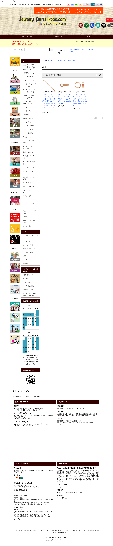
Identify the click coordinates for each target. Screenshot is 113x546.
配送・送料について (34, 530)
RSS (59, 532)
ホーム (44, 60)
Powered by (56, 540)
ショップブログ (52, 532)
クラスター (83, 49)
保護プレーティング (29, 248)
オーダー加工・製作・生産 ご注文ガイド (30, 294)
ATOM (64, 532)
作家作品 (76, 49)
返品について (46, 530)
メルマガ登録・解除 (88, 41)
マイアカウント (25, 37)
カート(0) (87, 37)
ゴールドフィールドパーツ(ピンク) (58, 60)
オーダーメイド (28, 241)
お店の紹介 (26, 282)
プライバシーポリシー (77, 530)
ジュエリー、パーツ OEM (30, 236)
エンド (73, 60)
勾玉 (70, 49)
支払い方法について (20, 530)
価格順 (53, 75)
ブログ (77, 41)
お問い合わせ (56, 37)
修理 (24, 256)
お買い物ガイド (28, 275)
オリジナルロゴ (28, 245)
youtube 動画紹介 (28, 286)
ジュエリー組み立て (29, 252)
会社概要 (26, 278)
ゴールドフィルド (94, 49)
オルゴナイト (73, 52)
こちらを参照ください (41, 424)
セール (25, 260)
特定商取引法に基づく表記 (60, 530)
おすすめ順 (46, 75)
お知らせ (26, 263)
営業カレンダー (28, 289)
